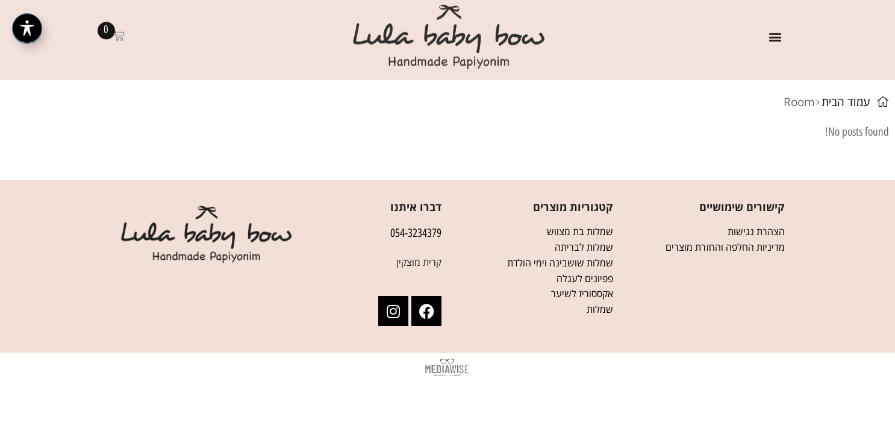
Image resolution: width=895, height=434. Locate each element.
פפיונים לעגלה (585, 278)
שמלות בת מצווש (580, 231)
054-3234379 (415, 233)
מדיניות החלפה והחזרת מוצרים (725, 247)
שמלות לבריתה (584, 247)
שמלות (600, 309)
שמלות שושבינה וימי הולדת (560, 262)
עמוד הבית (846, 102)
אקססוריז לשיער (582, 293)
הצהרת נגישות (756, 231)
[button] (775, 29)
